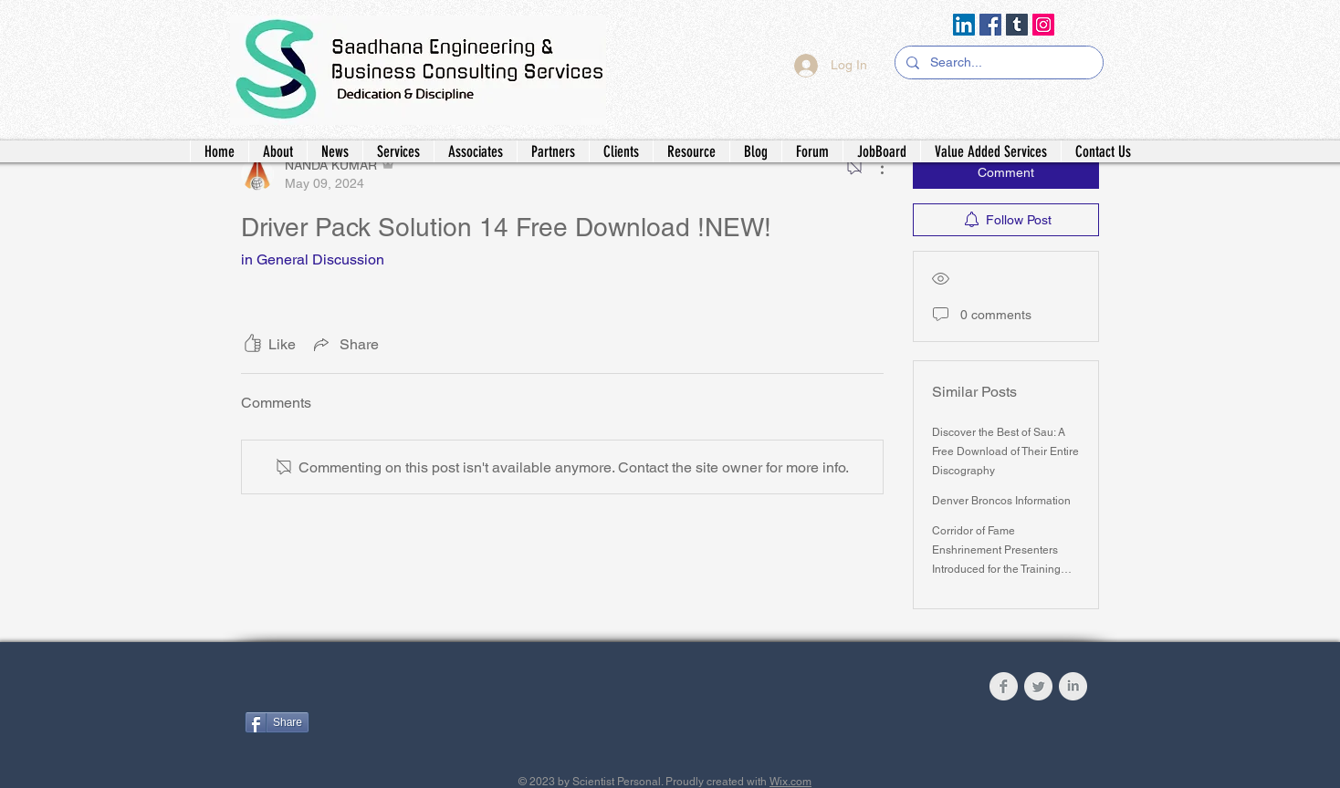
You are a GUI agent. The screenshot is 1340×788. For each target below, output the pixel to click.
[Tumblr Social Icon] (1017, 25)
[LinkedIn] (964, 25)
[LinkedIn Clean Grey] (1073, 686)
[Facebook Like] (359, 690)
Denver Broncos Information (1001, 500)
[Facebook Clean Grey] (1003, 686)
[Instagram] (1043, 25)
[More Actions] (873, 167)
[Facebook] (990, 25)
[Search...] (997, 63)
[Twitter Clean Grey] (1038, 686)
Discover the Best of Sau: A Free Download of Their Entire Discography (1005, 451)
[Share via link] (344, 344)
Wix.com (790, 781)
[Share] (277, 722)
